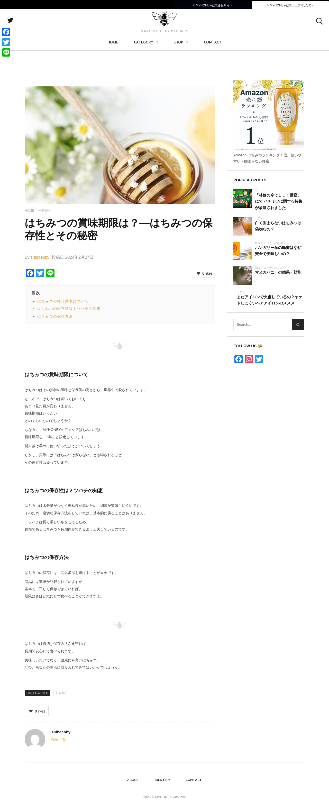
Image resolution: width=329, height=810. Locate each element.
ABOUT (133, 779)
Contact (213, 65)
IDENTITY (162, 779)
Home (112, 65)
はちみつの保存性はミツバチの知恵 (68, 309)
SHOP (178, 65)
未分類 (60, 693)
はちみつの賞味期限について (63, 301)
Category (143, 65)
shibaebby (40, 257)
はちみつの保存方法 (55, 316)
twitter (37, 32)
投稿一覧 (58, 739)
